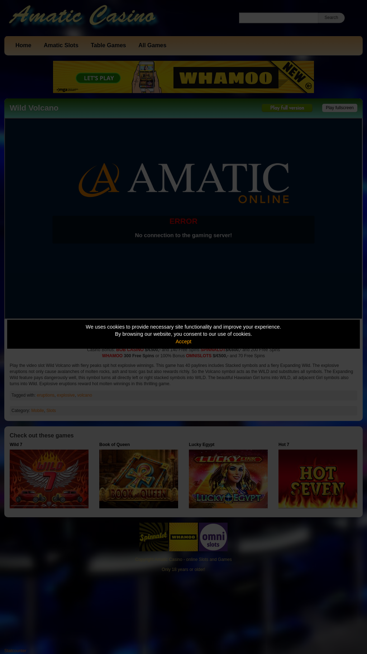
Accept (183, 341)
